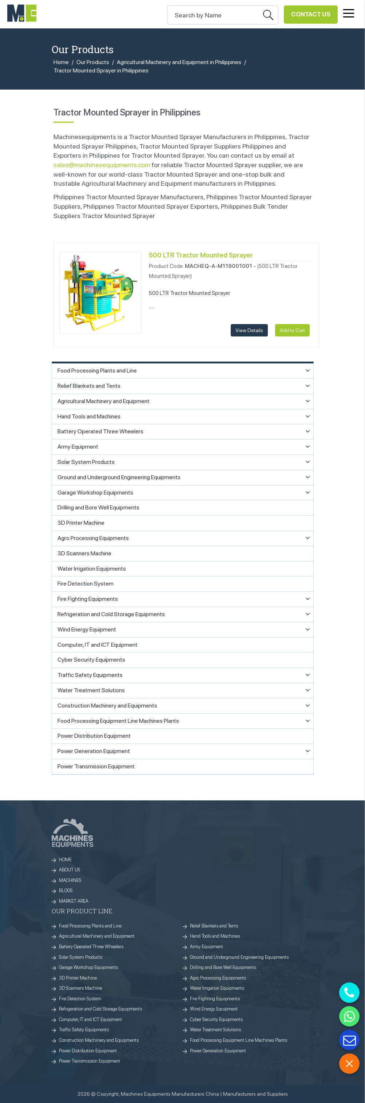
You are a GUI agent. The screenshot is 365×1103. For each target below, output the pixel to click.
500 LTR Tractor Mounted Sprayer (201, 255)
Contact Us (310, 14)
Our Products (92, 62)
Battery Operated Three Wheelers (91, 946)
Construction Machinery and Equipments (99, 1040)
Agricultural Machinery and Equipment (96, 936)
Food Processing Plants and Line (90, 926)
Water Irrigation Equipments (217, 988)
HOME (65, 859)
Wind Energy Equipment (214, 1009)
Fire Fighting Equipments (215, 998)
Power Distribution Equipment (88, 1050)
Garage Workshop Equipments (88, 967)
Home (61, 62)
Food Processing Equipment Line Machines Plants (238, 1040)
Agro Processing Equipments (218, 978)
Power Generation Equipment (218, 1050)
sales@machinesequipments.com (101, 165)
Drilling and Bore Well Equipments (223, 967)
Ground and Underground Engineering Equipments (239, 957)
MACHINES (70, 880)
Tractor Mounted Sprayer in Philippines (100, 70)
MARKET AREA (73, 901)
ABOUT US (69, 869)
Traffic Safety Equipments (84, 1029)
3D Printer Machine (78, 978)
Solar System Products (80, 957)
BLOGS (66, 890)
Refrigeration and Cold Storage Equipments (100, 1009)
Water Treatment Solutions (215, 1029)
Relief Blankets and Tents (214, 926)
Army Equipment (206, 946)
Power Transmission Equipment (89, 1061)
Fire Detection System (80, 998)
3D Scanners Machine (80, 988)
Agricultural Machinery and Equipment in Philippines (179, 62)
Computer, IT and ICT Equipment (90, 1019)
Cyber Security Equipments (216, 1019)
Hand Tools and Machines (215, 936)
